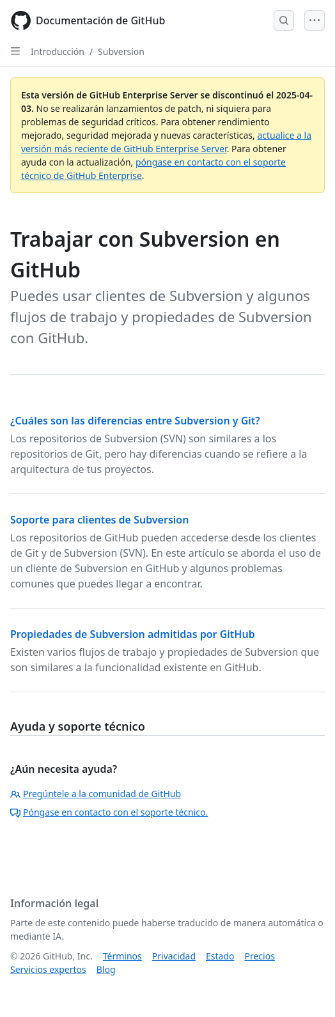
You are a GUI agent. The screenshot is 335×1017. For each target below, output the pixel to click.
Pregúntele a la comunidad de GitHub (95, 794)
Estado (220, 956)
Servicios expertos (48, 969)
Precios (260, 956)
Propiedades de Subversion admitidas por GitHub (132, 634)
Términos (122, 956)
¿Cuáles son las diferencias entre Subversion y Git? (135, 421)
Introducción (57, 51)
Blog (106, 969)
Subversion (121, 51)
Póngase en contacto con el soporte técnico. (109, 812)
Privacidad (174, 956)
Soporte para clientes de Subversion (99, 520)
